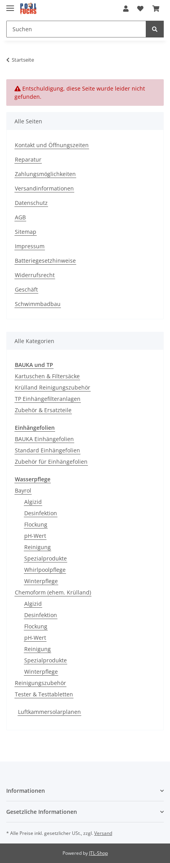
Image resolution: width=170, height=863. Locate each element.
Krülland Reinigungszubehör (52, 387)
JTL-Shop (98, 853)
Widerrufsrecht (35, 275)
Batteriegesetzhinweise (45, 260)
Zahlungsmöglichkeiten (45, 174)
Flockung (35, 524)
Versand (103, 833)
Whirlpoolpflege (45, 569)
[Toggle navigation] (10, 5)
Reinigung (37, 547)
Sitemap (25, 231)
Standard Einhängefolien (47, 450)
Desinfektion (40, 513)
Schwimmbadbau (38, 304)
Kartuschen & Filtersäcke (47, 376)
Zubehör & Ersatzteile (43, 410)
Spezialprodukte (45, 558)
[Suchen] (76, 29)
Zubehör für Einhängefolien (51, 461)
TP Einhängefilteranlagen (48, 398)
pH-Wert (35, 535)
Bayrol (23, 490)
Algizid (33, 501)
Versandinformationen (44, 188)
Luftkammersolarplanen (49, 711)
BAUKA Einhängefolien (44, 439)
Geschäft (26, 289)
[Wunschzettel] (140, 8)
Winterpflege (41, 581)
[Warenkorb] (156, 8)
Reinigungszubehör (40, 683)
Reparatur (28, 159)
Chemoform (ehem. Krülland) (53, 592)
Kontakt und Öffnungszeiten (52, 145)
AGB (20, 217)
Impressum (30, 246)
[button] (126, 8)
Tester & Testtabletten (44, 694)
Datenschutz (31, 202)
